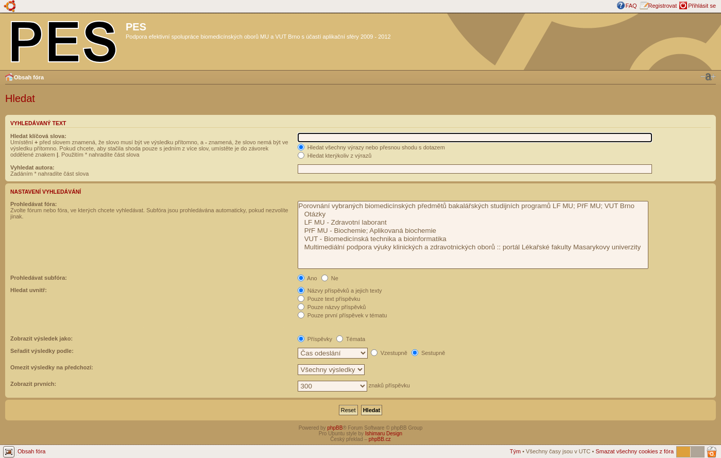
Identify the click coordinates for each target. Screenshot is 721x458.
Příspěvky (315, 339)
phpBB (334, 428)
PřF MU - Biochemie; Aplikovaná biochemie (473, 231)
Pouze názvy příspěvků (332, 307)
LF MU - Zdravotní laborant (473, 222)
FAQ (631, 6)
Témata (350, 339)
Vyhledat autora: (32, 167)
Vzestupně (389, 353)
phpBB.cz (380, 439)
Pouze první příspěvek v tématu (342, 315)
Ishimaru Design (383, 433)
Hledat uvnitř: (28, 290)
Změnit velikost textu (708, 76)
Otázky (473, 214)
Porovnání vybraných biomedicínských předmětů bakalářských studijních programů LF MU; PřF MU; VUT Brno (473, 206)
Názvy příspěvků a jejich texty (340, 290)
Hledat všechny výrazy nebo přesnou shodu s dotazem (371, 147)
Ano (307, 278)
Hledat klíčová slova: (38, 136)
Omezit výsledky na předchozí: (51, 367)
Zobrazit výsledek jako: (41, 338)
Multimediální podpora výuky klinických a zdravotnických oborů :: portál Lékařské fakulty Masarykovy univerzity (473, 247)
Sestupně (428, 353)
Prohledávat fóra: (33, 204)
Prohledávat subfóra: (38, 278)
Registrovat (662, 6)
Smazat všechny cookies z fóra (634, 451)
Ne (329, 278)
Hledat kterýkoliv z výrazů (335, 155)
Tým (515, 451)
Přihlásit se (702, 6)
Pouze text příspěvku (329, 299)
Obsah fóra (29, 77)
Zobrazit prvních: (33, 384)
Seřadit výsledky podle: (42, 351)
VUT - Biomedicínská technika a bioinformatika (473, 239)
